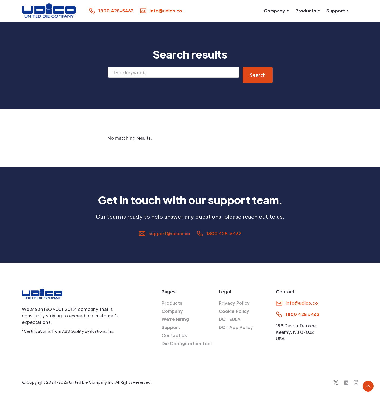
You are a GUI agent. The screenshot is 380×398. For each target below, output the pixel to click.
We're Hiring (175, 319)
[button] (276, 11)
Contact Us (174, 335)
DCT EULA (230, 319)
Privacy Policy (234, 303)
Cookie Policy (234, 311)
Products (172, 303)
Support (171, 327)
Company (172, 311)
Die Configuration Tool (187, 343)
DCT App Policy (236, 327)
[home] (49, 10)
